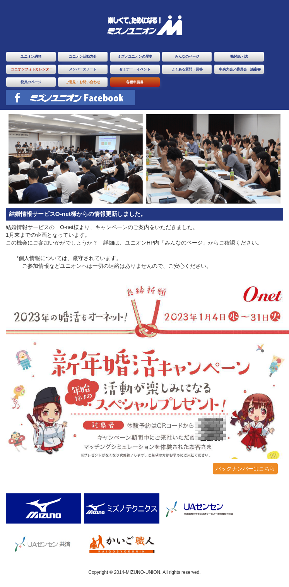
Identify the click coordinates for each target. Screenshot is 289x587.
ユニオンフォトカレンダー (32, 69)
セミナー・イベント (134, 69)
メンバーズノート (83, 69)
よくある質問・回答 (187, 69)
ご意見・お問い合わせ (82, 82)
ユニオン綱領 (31, 56)
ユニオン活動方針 (83, 56)
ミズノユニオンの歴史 (135, 56)
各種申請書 (135, 82)
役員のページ (31, 82)
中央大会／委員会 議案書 (240, 69)
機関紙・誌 (239, 56)
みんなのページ (187, 56)
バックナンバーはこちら (245, 468)
